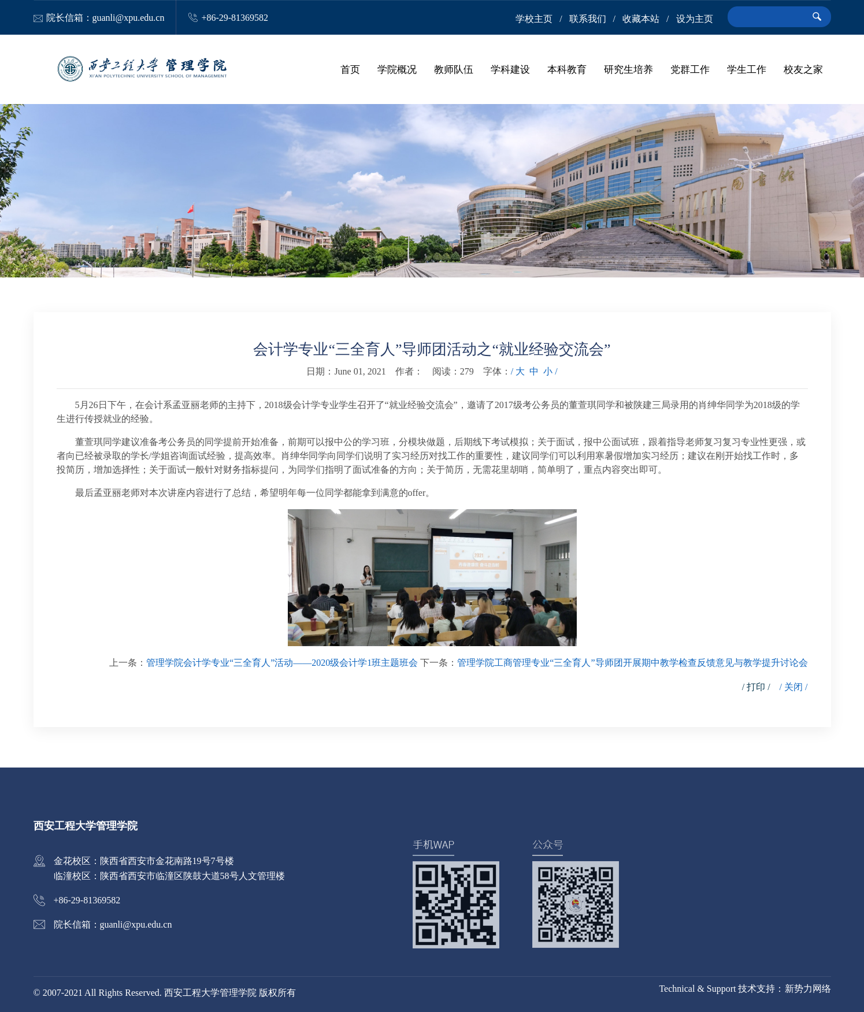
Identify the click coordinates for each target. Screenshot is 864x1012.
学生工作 (746, 69)
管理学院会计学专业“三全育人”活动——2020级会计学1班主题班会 (282, 663)
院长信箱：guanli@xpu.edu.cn (105, 18)
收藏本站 (640, 19)
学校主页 (534, 19)
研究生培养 (628, 69)
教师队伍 (453, 69)
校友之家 (803, 69)
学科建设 (510, 69)
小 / (550, 371)
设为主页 (694, 19)
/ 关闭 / (794, 687)
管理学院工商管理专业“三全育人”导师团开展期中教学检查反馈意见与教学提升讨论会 (632, 663)
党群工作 (690, 69)
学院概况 (397, 69)
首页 (350, 69)
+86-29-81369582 (234, 18)
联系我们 (587, 19)
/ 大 (518, 371)
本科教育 (567, 69)
